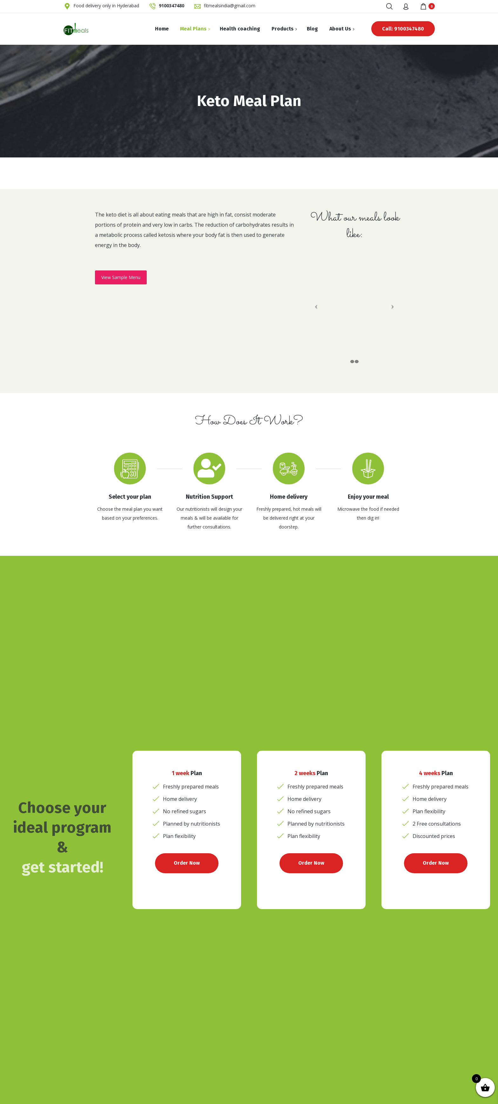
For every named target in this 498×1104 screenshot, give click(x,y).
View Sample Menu (120, 277)
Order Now (187, 863)
